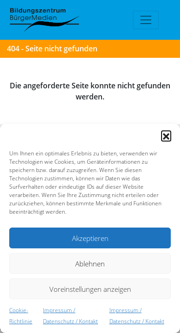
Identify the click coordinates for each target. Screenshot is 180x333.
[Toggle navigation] (146, 20)
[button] (166, 135)
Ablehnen (90, 263)
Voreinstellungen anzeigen (90, 289)
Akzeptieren (90, 238)
